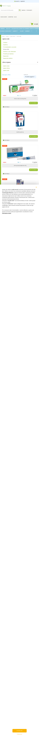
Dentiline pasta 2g (20, 132)
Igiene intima (6, 68)
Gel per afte (6, 49)
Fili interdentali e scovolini (9, 47)
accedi (17, 1)
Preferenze (19, 734)
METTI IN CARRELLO (33, 136)
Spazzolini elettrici (8, 58)
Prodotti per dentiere (8, 53)
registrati (22, 1)
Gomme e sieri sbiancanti (9, 51)
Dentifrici (5, 44)
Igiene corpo (6, 66)
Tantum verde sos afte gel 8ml (20, 98)
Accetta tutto (19, 730)
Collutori (5, 42)
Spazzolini (5, 56)
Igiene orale (6, 70)
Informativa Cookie (6, 213)
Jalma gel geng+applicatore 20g (20, 165)
